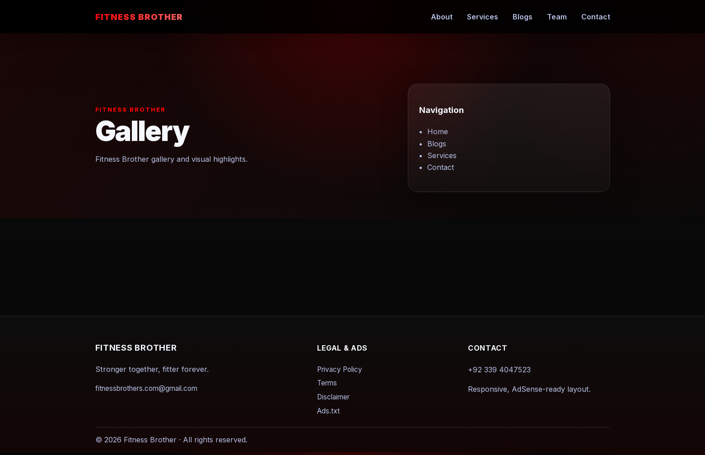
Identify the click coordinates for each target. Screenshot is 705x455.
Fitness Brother (139, 17)
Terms (327, 383)
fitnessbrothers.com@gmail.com (146, 388)
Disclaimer (333, 397)
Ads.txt (328, 411)
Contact (595, 16)
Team (557, 16)
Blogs (522, 16)
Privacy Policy (339, 369)
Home (437, 131)
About (442, 16)
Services (482, 16)
